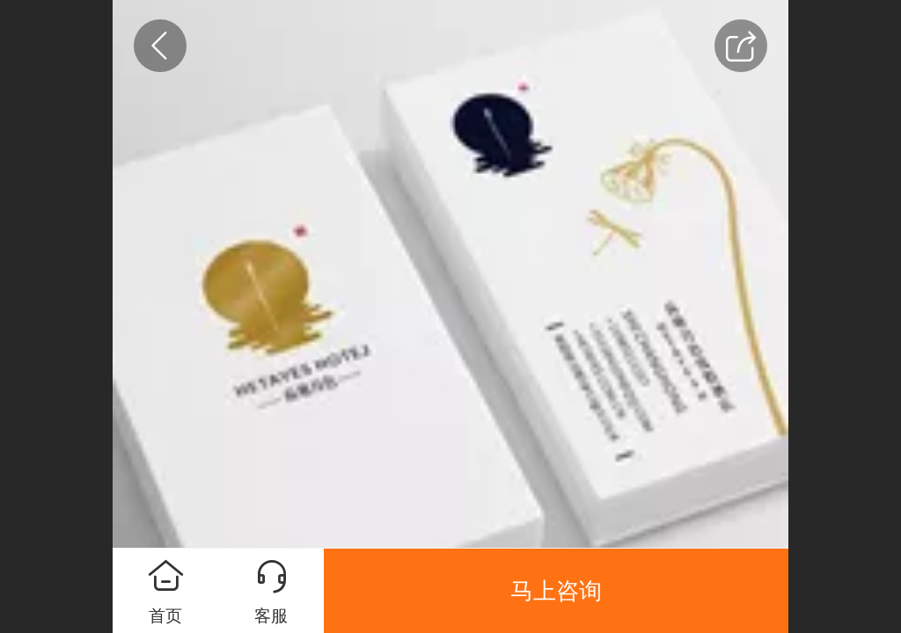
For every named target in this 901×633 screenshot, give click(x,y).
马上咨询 (556, 591)
